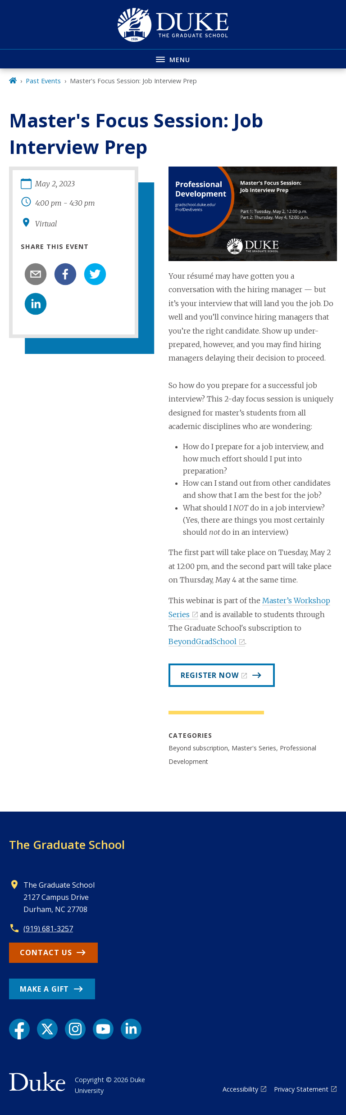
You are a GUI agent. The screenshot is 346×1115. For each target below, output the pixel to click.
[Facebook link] (19, 1029)
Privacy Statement (301, 1089)
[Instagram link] (75, 1029)
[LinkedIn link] (131, 1029)
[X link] (47, 1029)
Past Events (43, 81)
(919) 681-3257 (48, 929)
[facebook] (65, 274)
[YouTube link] (103, 1029)
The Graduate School (67, 844)
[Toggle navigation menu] (173, 58)
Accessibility (240, 1089)
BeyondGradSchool (202, 641)
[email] (35, 274)
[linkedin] (35, 304)
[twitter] (95, 274)
